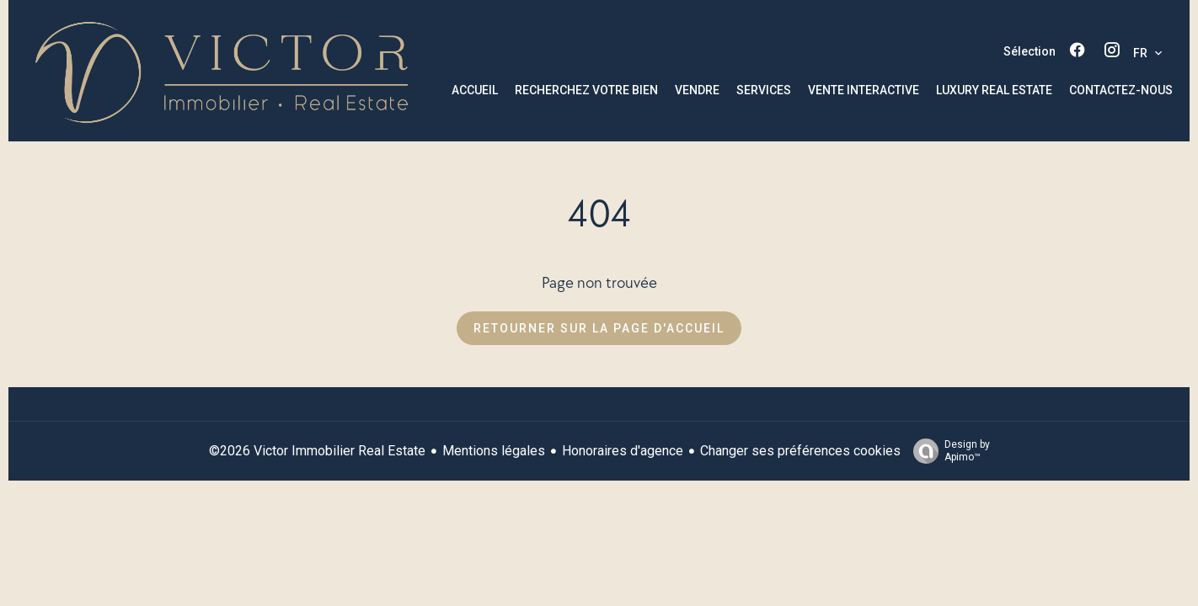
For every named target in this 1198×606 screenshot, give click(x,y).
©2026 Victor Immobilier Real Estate (317, 451)
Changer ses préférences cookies (800, 451)
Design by (947, 451)
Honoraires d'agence (622, 451)
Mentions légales (493, 451)
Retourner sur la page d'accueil (599, 328)
